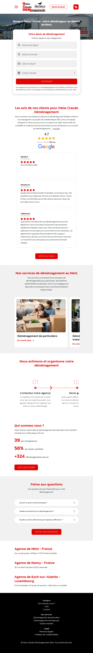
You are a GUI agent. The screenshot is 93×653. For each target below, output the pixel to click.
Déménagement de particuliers (46, 617)
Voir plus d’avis (46, 256)
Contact (46, 609)
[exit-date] (49, 63)
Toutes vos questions (46, 531)
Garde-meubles (46, 623)
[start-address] (49, 45)
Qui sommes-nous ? (46, 603)
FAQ (46, 606)
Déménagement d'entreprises (46, 620)
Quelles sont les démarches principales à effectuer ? (41, 520)
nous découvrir (26, 467)
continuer (46, 81)
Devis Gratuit (58, 7)
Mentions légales (46, 631)
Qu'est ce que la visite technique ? (33, 503)
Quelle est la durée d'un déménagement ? (36, 511)
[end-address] (49, 54)
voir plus (56, 128)
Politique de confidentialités (46, 634)
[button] (76, 7)
